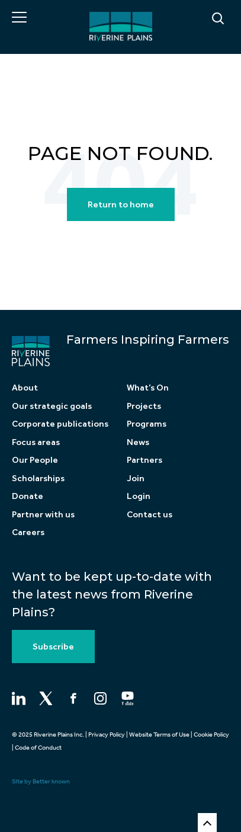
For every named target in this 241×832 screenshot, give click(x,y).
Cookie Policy (211, 734)
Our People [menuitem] (35, 460)
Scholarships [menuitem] (38, 478)
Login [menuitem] (138, 496)
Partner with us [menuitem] (43, 514)
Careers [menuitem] (28, 532)
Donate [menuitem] (27, 496)
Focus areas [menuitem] (36, 442)
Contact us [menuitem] (149, 514)
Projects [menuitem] (144, 406)
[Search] (188, 19)
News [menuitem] (138, 442)
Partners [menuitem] (144, 460)
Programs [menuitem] (146, 423)
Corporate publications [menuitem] (60, 423)
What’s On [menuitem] (148, 387)
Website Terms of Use (159, 734)
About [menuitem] (25, 387)
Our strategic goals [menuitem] (52, 406)
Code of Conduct (38, 747)
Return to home (121, 204)
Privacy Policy (106, 734)
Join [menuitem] (135, 478)
